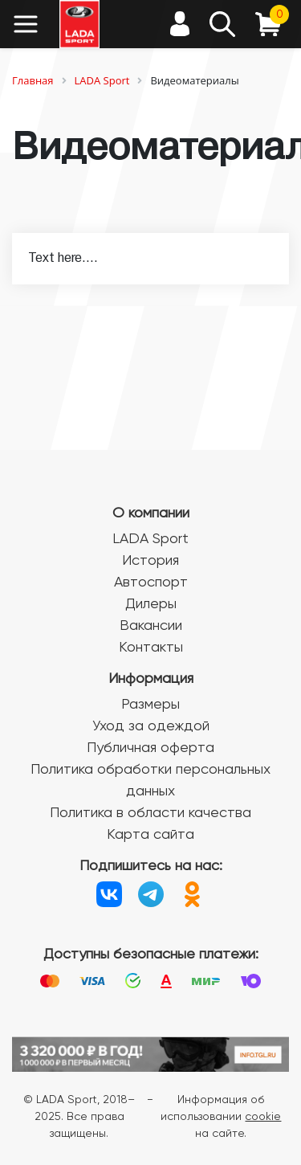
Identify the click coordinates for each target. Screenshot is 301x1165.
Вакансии (151, 626)
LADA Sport (150, 539)
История (150, 561)
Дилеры (151, 604)
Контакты (151, 647)
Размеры (150, 704)
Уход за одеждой (150, 726)
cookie (263, 1116)
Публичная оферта (150, 748)
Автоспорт (151, 582)
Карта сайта (150, 835)
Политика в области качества (150, 813)
